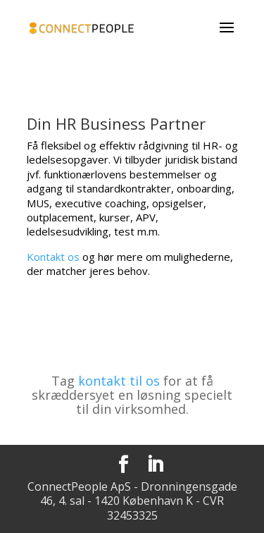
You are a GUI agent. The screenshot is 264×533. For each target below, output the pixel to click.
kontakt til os (119, 380)
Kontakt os (53, 257)
